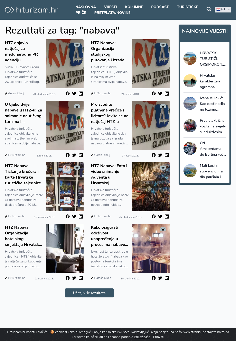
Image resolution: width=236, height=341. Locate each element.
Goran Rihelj (16, 93)
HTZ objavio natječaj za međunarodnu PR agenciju (21, 51)
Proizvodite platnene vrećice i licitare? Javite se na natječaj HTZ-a (110, 113)
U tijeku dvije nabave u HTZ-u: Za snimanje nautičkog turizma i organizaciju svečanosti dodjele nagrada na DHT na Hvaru (23, 113)
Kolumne (134, 7)
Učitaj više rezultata (89, 292)
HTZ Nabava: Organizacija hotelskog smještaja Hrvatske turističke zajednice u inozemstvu (23, 236)
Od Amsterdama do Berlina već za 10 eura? (211, 149)
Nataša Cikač (102, 278)
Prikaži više (142, 337)
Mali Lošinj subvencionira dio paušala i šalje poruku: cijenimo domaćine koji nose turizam (211, 171)
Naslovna (86, 7)
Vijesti (110, 7)
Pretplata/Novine (112, 12)
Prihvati (158, 337)
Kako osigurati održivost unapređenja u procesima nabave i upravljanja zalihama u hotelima (109, 236)
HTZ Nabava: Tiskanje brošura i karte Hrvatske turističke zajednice (23, 174)
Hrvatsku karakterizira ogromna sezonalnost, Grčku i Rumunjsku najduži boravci (212, 81)
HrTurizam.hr (102, 93)
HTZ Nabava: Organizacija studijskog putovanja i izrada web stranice (107, 51)
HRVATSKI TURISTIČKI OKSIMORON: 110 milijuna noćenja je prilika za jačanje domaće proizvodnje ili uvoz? (212, 59)
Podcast (160, 7)
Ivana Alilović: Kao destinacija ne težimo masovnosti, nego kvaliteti (212, 104)
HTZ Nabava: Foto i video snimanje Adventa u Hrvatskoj (109, 174)
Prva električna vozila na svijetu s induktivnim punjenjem (213, 126)
